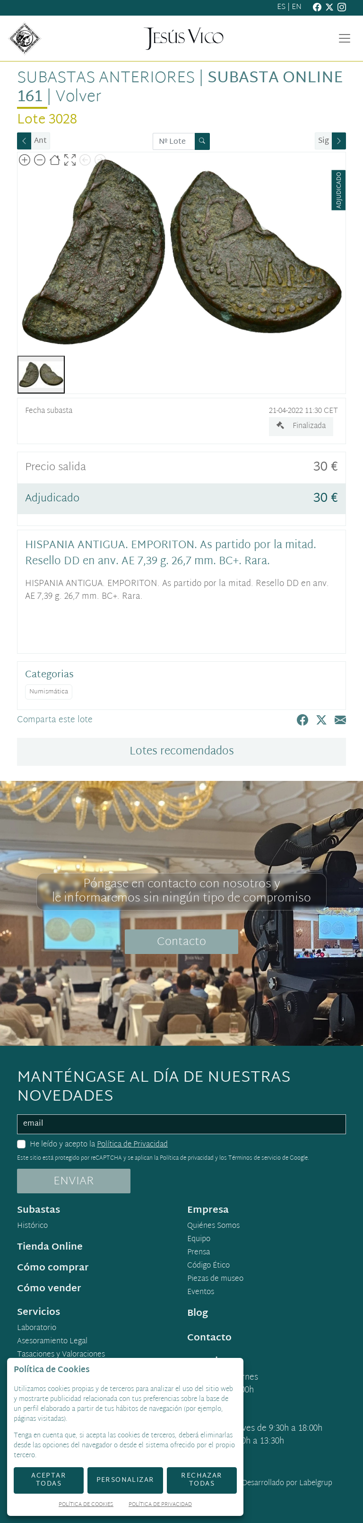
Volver (78, 97)
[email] (181, 1124)
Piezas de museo (215, 1279)
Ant (40, 141)
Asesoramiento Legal (52, 1341)
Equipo (198, 1239)
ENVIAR (73, 1181)
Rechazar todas (201, 1480)
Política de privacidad (187, 1158)
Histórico (32, 1226)
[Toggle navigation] (344, 38)
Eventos (200, 1292)
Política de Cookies (86, 1505)
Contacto (181, 942)
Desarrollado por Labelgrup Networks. (248, 1489)
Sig (323, 141)
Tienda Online (50, 1247)
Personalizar (125, 1480)
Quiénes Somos (213, 1226)
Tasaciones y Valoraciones (61, 1355)
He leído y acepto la (99, 1145)
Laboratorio (36, 1328)
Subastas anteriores (106, 78)
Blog (197, 1313)
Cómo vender (49, 1288)
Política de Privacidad (132, 1145)
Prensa (198, 1253)
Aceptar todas (48, 1480)
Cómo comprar (53, 1268)
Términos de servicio (254, 1158)
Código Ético (208, 1266)
